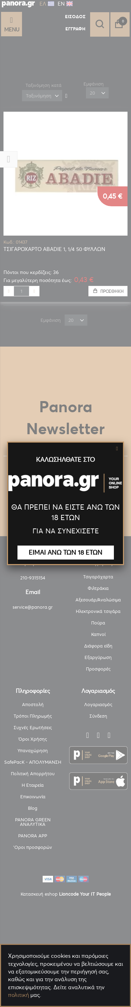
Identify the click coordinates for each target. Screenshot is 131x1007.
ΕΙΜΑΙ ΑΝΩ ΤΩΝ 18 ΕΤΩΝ (65, 552)
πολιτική (18, 994)
